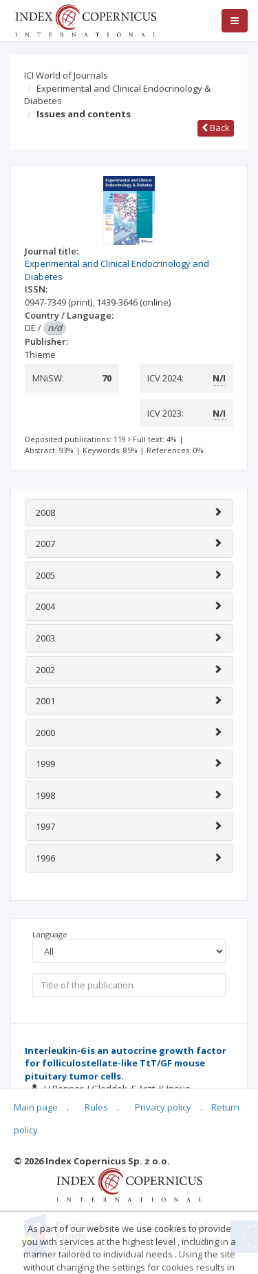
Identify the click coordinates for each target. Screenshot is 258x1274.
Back (216, 127)
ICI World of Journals (66, 75)
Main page (36, 1107)
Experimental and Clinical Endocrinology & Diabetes (117, 95)
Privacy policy (163, 1107)
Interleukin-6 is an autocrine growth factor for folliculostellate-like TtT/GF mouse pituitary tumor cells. (125, 1063)
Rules (96, 1107)
